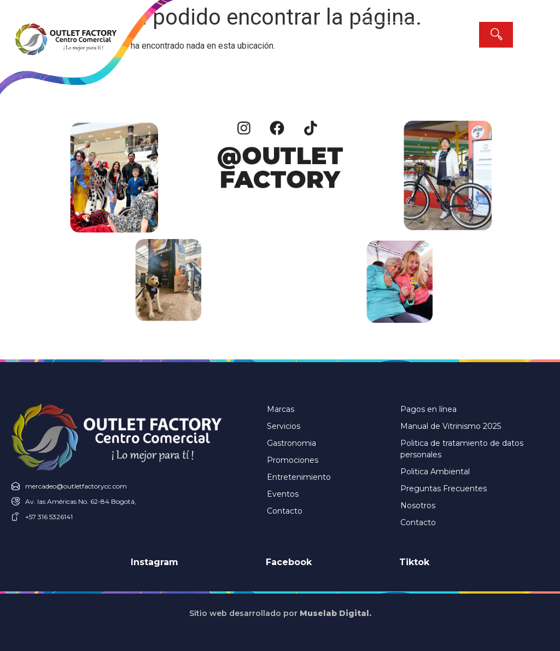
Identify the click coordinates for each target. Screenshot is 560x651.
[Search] (496, 35)
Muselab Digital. (335, 613)
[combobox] (416, 35)
